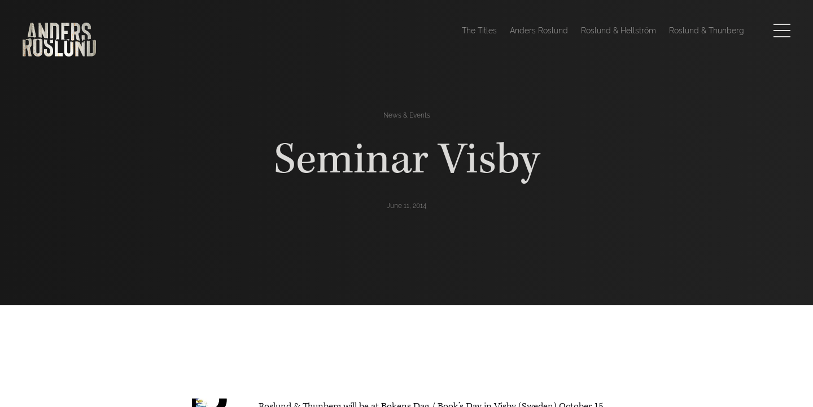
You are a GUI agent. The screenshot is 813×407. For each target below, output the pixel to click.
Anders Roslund (539, 30)
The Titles (479, 30)
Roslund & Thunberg (706, 30)
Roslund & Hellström (618, 30)
